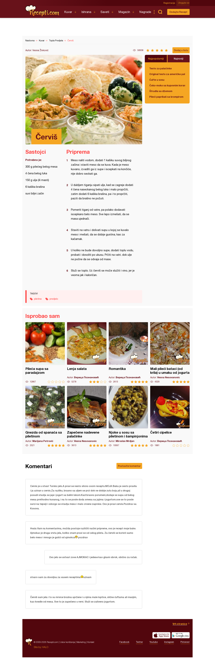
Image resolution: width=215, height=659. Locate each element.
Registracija (169, 3)
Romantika (128, 352)
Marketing (81, 643)
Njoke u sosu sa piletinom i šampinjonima (128, 416)
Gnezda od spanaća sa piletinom (45, 416)
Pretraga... (160, 12)
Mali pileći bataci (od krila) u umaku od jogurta (170, 352)
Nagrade (145, 12)
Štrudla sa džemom (160, 91)
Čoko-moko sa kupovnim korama (167, 85)
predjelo (54, 298)
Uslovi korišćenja (67, 643)
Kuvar (68, 12)
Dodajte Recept (178, 11)
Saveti (104, 12)
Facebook (124, 644)
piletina (38, 298)
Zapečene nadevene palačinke (86, 416)
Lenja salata (86, 352)
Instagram (169, 644)
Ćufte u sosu (156, 79)
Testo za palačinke (160, 68)
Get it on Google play (181, 637)
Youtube (153, 644)
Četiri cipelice (170, 416)
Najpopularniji (156, 58)
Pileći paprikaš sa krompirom (166, 96)
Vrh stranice (180, 625)
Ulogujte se (184, 3)
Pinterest (185, 644)
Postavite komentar (129, 465)
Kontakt (90, 643)
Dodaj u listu (181, 50)
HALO (45, 648)
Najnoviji (178, 58)
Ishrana (86, 12)
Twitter (139, 644)
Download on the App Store (161, 637)
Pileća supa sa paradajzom (45, 352)
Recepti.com (42, 11)
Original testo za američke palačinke (167, 74)
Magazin (124, 12)
